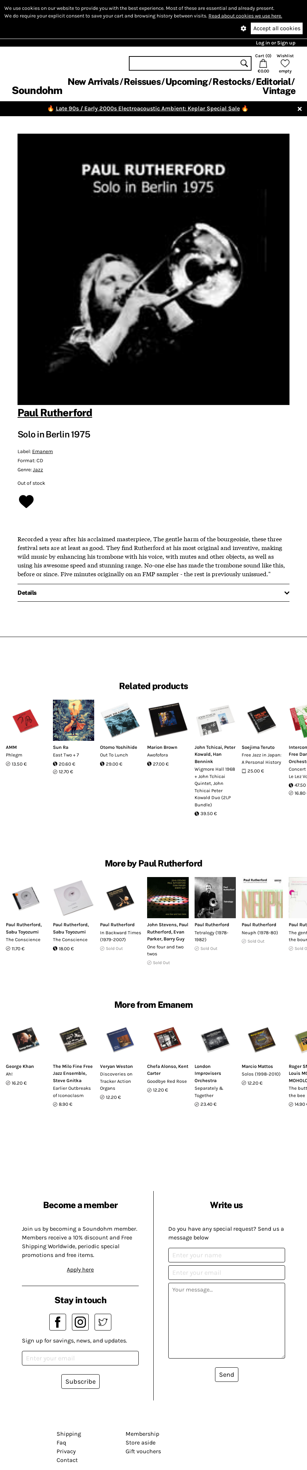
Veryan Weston (116, 1066)
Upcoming (186, 81)
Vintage (278, 90)
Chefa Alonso (161, 1066)
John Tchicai (208, 747)
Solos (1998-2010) (261, 1074)
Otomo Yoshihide (118, 747)
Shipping (69, 1433)
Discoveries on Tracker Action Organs (116, 1081)
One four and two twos (165, 950)
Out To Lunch (114, 755)
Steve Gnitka (67, 1080)
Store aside (141, 1442)
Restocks (231, 81)
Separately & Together (209, 1091)
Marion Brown (162, 747)
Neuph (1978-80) (260, 932)
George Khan (20, 1066)
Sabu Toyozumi (22, 932)
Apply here (80, 1269)
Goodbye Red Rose (167, 1081)
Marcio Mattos (257, 1066)
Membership (142, 1433)
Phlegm (14, 755)
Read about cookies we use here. (245, 16)
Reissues (142, 81)
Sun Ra (60, 747)
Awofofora (157, 755)
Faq (61, 1442)
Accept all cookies (276, 28)
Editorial (273, 81)
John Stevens (162, 924)
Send (226, 1375)
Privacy (66, 1451)
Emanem (42, 451)
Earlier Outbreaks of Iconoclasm (72, 1091)
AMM (11, 747)
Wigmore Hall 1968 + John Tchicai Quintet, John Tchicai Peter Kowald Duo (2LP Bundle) (215, 786)
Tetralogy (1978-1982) (212, 936)
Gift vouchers (143, 1451)
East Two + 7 (66, 755)
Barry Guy (174, 939)
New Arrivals (93, 81)
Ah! (9, 1074)
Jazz (38, 470)
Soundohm (37, 90)
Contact (67, 1460)
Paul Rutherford (55, 412)
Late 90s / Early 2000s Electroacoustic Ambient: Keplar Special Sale (148, 108)
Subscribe (80, 1381)
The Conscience (23, 939)
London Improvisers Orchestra (208, 1073)
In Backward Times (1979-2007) (120, 936)
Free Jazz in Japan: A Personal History (261, 758)
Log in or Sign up (275, 43)
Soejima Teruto (258, 747)
